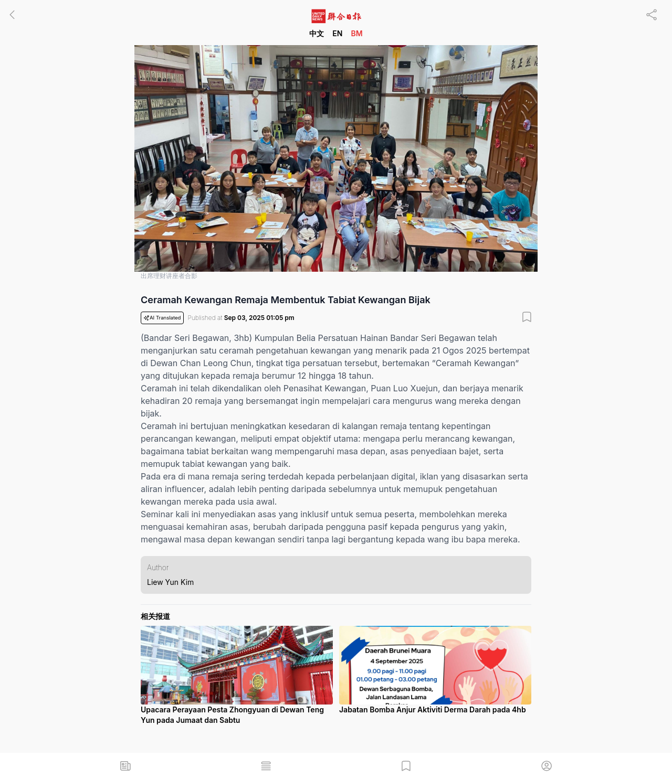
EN (337, 33)
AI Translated (162, 318)
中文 (316, 33)
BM (356, 33)
